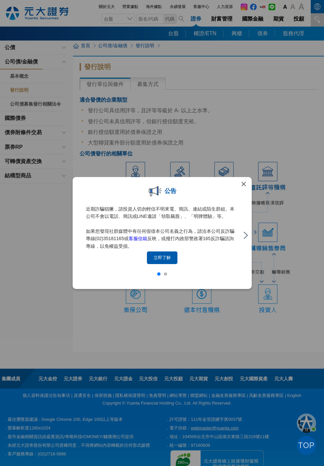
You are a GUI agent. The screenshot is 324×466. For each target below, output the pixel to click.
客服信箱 (138, 238)
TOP (306, 445)
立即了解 (162, 257)
